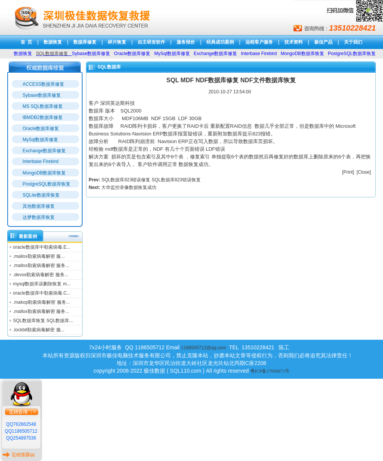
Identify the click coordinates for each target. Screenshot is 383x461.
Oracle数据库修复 (41, 128)
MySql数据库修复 (40, 139)
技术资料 (293, 42)
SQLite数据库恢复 (41, 195)
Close (364, 172)
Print (348, 172)
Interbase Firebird (40, 161)
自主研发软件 (151, 42)
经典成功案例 (220, 42)
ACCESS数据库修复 (43, 84)
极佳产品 (323, 42)
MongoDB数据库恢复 (44, 173)
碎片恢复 (117, 42)
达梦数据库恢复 (39, 217)
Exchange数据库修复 (44, 150)
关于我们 (353, 42)
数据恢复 (53, 42)
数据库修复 (84, 42)
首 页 (26, 42)
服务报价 (186, 42)
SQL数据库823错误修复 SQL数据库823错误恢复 (150, 179)
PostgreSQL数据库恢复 (46, 184)
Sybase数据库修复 (42, 95)
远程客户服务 (259, 42)
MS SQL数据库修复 (43, 106)
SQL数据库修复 (52, 53)
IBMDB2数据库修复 (43, 117)
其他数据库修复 (39, 206)
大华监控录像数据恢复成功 (128, 187)
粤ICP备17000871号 (270, 371)
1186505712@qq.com (203, 347)
